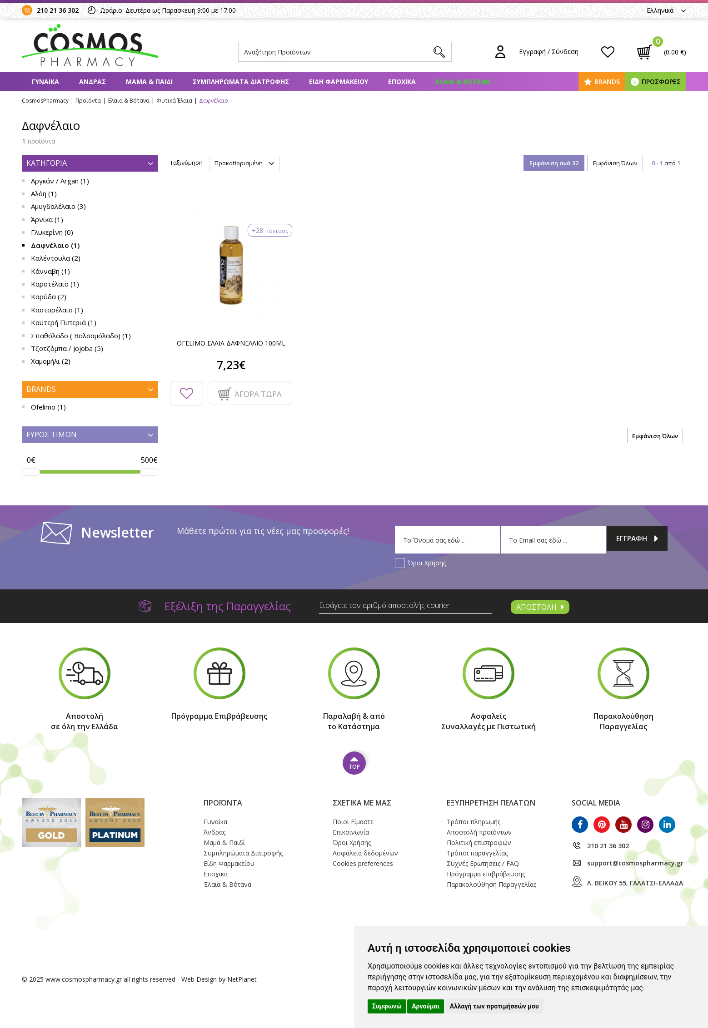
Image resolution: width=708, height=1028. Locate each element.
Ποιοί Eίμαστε (353, 821)
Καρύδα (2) (48, 296)
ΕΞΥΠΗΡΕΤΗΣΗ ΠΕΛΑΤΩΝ (491, 803)
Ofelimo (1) (48, 406)
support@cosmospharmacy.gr (635, 863)
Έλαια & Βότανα (227, 884)
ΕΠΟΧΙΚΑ (402, 81)
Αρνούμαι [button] (425, 1006)
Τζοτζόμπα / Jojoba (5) (67, 348)
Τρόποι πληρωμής (473, 821)
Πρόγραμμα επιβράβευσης (486, 874)
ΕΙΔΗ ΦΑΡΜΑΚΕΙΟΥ (338, 81)
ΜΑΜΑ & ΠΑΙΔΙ (149, 81)
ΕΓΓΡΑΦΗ (637, 539)
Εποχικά (216, 874)
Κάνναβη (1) (50, 271)
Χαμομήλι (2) (50, 361)
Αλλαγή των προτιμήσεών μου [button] (494, 1006)
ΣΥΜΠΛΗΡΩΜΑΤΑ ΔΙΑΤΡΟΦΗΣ (241, 81)
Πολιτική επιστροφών (479, 842)
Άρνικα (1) (47, 219)
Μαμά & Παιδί (224, 842)
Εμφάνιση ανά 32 (553, 163)
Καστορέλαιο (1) (57, 309)
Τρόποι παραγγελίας (477, 853)
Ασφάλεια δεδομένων (365, 853)
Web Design (199, 979)
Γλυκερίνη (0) (52, 232)
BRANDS (607, 81)
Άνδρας (214, 832)
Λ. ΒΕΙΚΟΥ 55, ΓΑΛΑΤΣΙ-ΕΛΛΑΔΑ (635, 883)
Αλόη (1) (44, 193)
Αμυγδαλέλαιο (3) (58, 206)
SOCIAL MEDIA (596, 803)
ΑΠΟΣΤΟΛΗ (540, 607)
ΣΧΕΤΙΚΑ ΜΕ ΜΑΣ (362, 803)
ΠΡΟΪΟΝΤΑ (223, 803)
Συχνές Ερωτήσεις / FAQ (483, 863)
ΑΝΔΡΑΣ (92, 81)
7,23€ (231, 364)
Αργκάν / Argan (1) (60, 180)
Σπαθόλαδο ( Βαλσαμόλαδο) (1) (81, 335)
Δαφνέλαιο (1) (55, 245)
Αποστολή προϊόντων (479, 832)
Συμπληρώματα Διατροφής (243, 853)
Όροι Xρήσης (352, 842)
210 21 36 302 (58, 10)
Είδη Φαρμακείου (229, 863)
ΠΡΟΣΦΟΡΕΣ (661, 81)
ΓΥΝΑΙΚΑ (45, 81)
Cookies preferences (363, 863)
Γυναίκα (215, 821)
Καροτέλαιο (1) (55, 283)
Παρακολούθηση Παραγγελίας (491, 884)
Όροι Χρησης (427, 562)
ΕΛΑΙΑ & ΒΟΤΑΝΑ (463, 81)
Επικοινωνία (351, 832)
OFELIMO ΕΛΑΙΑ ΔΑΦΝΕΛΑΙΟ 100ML (231, 343)
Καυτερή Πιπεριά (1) (63, 322)
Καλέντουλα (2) (55, 257)
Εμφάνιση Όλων (615, 163)
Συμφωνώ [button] (387, 1006)
